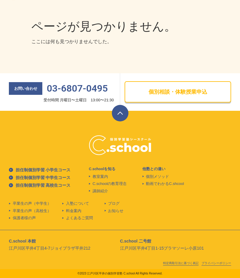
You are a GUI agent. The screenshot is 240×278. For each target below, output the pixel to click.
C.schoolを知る (102, 169)
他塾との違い (153, 169)
